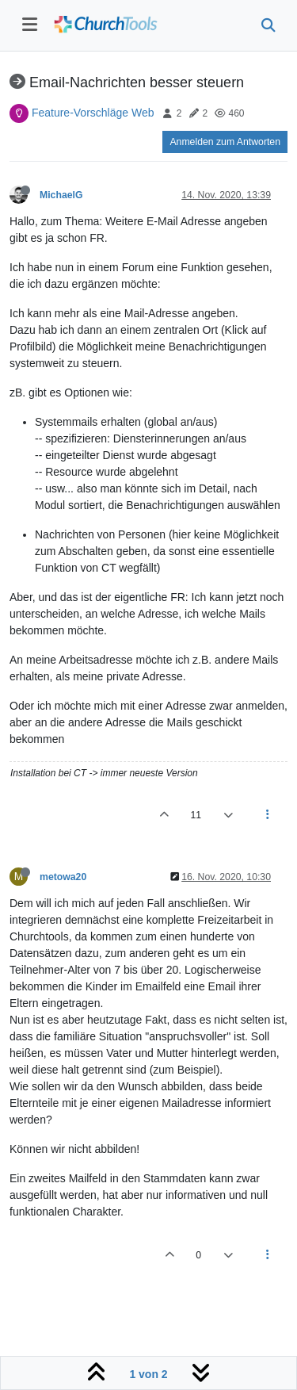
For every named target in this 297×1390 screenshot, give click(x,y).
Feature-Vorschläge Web (93, 112)
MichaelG (61, 195)
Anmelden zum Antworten (224, 141)
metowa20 (63, 877)
